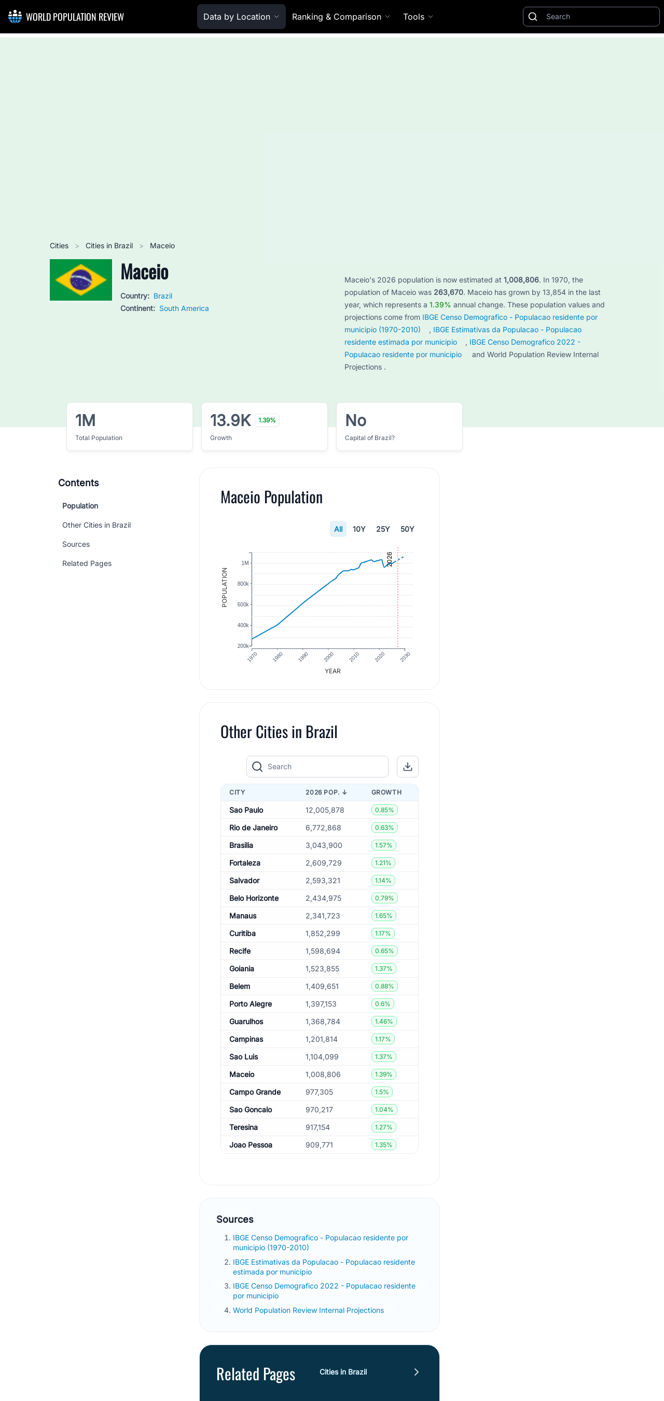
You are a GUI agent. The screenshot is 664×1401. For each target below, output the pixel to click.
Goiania (241, 971)
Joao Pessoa (250, 1147)
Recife (240, 953)
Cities (60, 245)
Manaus (242, 918)
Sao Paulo (246, 812)
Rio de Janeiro (253, 830)
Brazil (163, 295)
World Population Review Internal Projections (308, 1312)
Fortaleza (244, 865)
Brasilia (241, 847)
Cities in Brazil (110, 245)
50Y (407, 529)
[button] (408, 769)
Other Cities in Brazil (96, 524)
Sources (76, 544)
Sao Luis (243, 1059)
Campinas (246, 1041)
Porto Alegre (250, 1006)
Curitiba (242, 935)
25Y (383, 529)
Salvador (244, 883)
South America (184, 308)
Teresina (243, 1129)
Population (80, 505)
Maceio (241, 1076)
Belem (239, 988)
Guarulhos (246, 1024)
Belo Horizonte (254, 900)
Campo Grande (255, 1094)
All (338, 529)
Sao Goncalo (250, 1112)
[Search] (600, 16)
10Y (359, 529)
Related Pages (87, 563)
